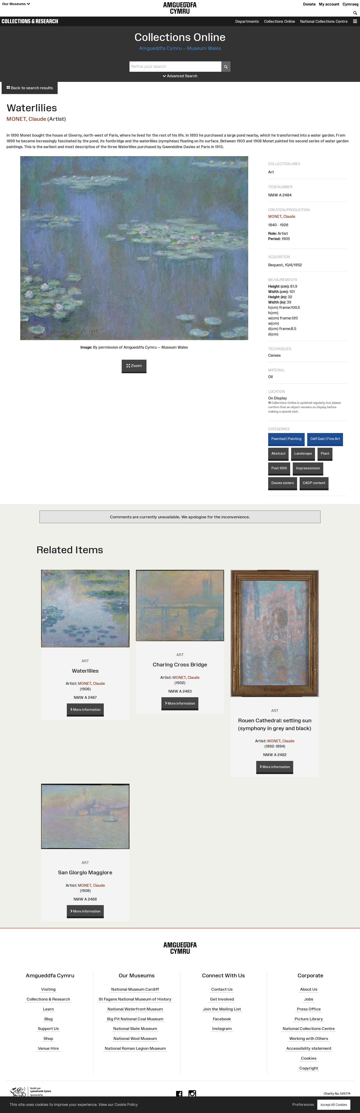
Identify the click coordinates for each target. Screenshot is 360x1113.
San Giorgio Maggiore (85, 872)
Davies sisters (282, 483)
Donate (309, 4)
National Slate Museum (135, 1028)
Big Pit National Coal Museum (135, 1018)
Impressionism (308, 468)
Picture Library (309, 1018)
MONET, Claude (26, 119)
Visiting (48, 989)
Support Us (48, 1028)
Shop (48, 1038)
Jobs (308, 999)
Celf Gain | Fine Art (325, 439)
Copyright (308, 1068)
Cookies (308, 1058)
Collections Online (279, 21)
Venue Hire (48, 1048)
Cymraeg (350, 4)
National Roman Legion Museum (135, 1048)
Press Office (309, 1009)
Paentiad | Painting (286, 439)
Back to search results (29, 88)
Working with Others (308, 1038)
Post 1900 (279, 468)
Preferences (303, 1104)
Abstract (278, 453)
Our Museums (16, 4)
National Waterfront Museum (135, 1009)
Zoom (134, 365)
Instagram (222, 1028)
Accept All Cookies (334, 1105)
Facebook (222, 1018)
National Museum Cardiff (135, 989)
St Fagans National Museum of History (135, 999)
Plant (325, 453)
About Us (308, 989)
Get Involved (222, 999)
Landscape (303, 453)
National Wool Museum (135, 1038)
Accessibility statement (308, 1048)
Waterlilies (85, 671)
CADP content (314, 483)
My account (329, 4)
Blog (48, 1018)
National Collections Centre (324, 21)
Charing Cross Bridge (180, 664)
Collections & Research (30, 21)
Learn (48, 1009)
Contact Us (222, 989)
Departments (247, 21)
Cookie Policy (126, 1104)
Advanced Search (180, 76)
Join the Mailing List (222, 1009)
